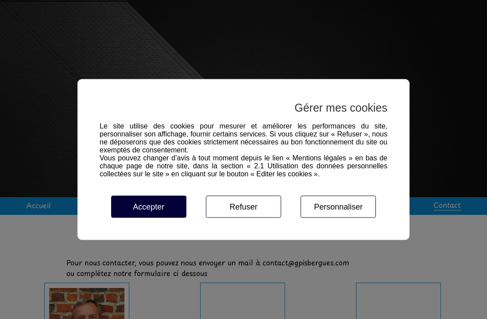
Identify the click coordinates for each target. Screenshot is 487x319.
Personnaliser (338, 206)
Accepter (148, 206)
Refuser (243, 206)
